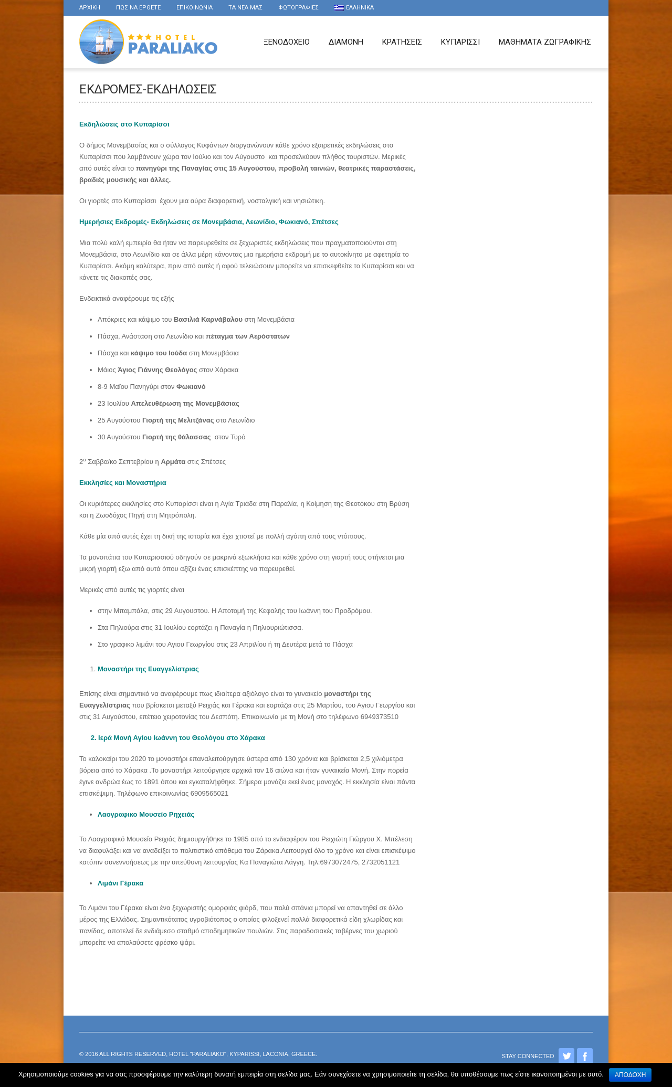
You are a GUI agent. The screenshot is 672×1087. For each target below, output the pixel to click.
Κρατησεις (402, 42)
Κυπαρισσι (460, 42)
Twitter (566, 1056)
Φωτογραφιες (298, 7)
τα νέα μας (245, 7)
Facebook (585, 1056)
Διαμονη (346, 42)
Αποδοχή (630, 1075)
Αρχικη (89, 7)
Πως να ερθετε (138, 7)
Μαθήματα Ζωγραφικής (545, 42)
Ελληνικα (354, 7)
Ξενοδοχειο (287, 42)
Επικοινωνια (194, 7)
